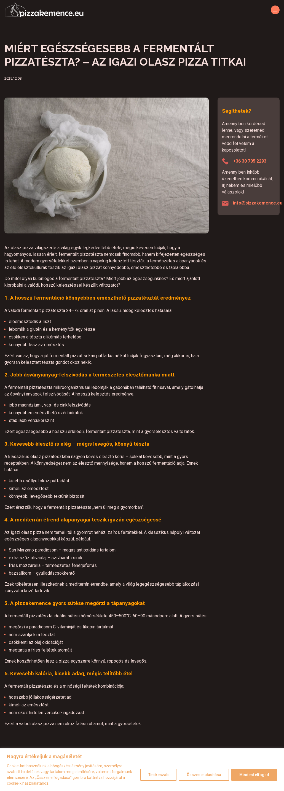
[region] (142, 769)
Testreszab (158, 775)
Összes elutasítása (204, 775)
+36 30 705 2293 (249, 161)
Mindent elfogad (254, 775)
